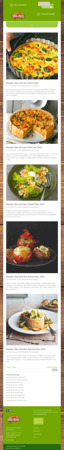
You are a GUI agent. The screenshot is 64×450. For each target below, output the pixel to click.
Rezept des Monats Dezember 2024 (16, 400)
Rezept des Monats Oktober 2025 (15, 377)
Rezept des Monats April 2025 (14, 390)
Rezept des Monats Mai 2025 (14, 387)
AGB (34, 437)
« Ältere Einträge (11, 367)
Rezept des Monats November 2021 (25, 276)
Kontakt (35, 428)
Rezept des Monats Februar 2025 (15, 395)
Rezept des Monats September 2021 (25, 349)
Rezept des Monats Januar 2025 (15, 398)
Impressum (36, 431)
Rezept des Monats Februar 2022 (24, 147)
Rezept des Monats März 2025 (14, 392)
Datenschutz (37, 434)
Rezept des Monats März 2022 (22, 83)
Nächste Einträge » (52, 367)
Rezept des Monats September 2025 (16, 380)
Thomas (11, 86)
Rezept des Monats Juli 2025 (14, 382)
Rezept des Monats (27, 86)
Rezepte (36, 86)
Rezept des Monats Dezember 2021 (25, 204)
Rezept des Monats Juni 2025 (14, 385)
